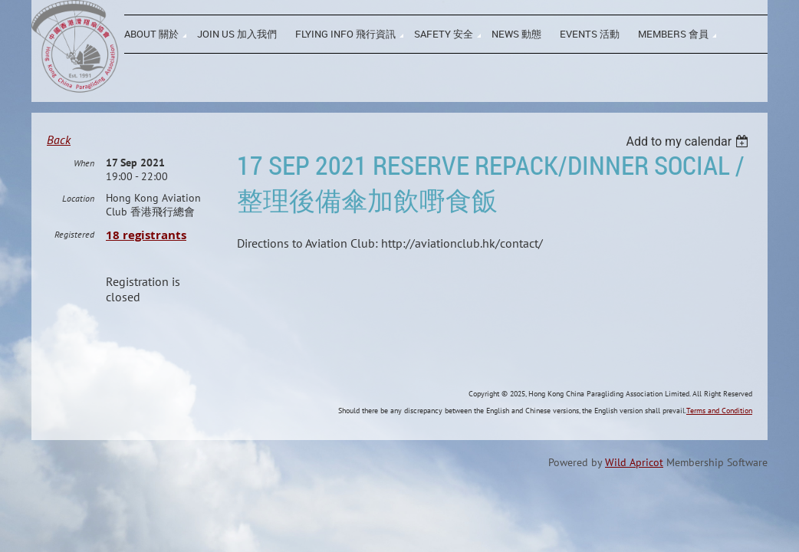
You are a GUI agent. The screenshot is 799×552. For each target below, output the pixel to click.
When (84, 200)
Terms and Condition (719, 448)
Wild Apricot (634, 500)
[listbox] (689, 141)
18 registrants (146, 272)
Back (59, 139)
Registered (74, 272)
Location (78, 236)
